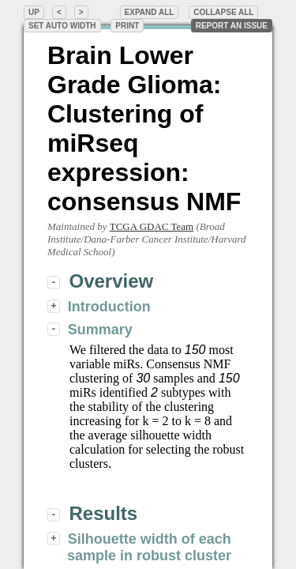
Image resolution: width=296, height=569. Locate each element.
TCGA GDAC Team (151, 226)
